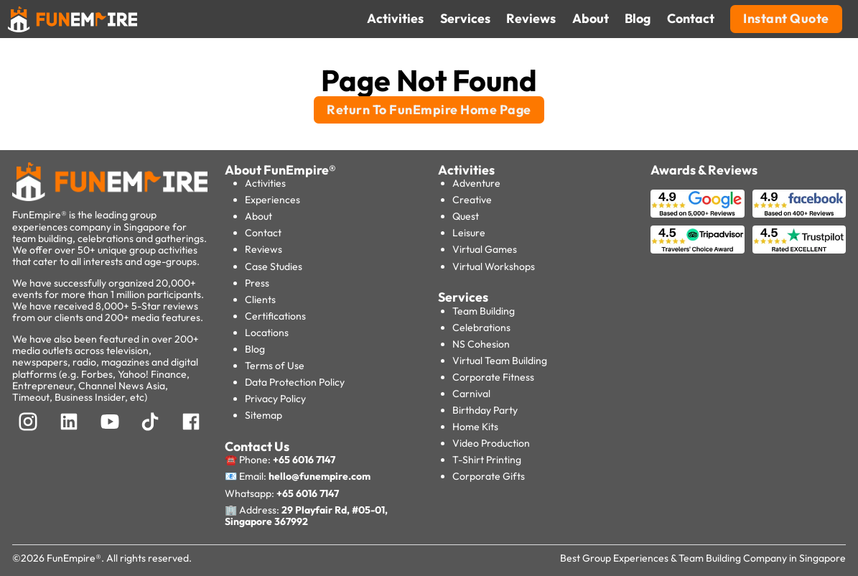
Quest (465, 216)
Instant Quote (786, 18)
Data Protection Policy (295, 382)
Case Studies (273, 266)
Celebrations (481, 327)
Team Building (483, 311)
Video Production (491, 443)
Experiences (272, 199)
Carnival (471, 393)
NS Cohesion (481, 344)
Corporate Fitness (493, 377)
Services (463, 297)
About (258, 216)
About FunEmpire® (280, 170)
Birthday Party (485, 410)
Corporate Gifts (488, 476)
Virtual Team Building (499, 360)
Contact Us (257, 446)
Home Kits (475, 426)
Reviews (263, 249)
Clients (260, 299)
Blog (255, 349)
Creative (472, 199)
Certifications (275, 316)
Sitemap (263, 415)
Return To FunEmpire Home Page (429, 109)
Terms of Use (274, 365)
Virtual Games (484, 249)
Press (257, 283)
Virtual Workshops (493, 266)
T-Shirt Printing (486, 459)
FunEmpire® (74, 558)
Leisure (468, 232)
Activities (265, 183)
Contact (263, 232)
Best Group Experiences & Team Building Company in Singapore (703, 558)
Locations (267, 332)
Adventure (476, 183)
